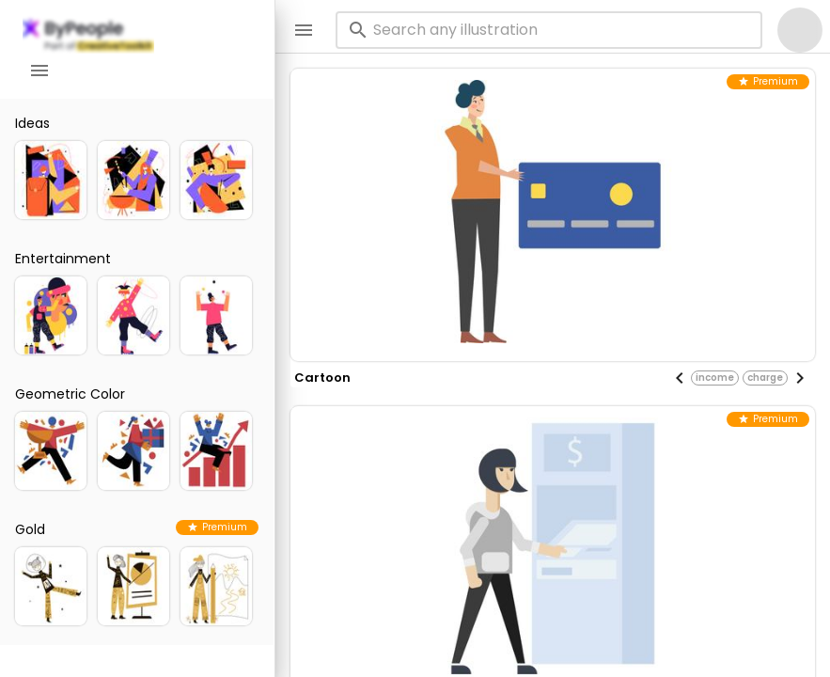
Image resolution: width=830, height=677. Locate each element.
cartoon (322, 377)
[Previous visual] (679, 378)
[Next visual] (800, 378)
